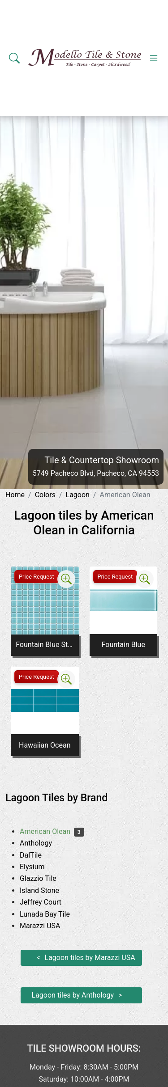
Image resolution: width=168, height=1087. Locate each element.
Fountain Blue (123, 644)
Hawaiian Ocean (45, 745)
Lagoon (78, 495)
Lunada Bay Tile (53, 914)
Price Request (36, 576)
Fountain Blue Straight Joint (44, 644)
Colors (45, 495)
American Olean (52, 831)
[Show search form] (14, 58)
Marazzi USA (47, 926)
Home (15, 495)
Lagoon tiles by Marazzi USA (90, 957)
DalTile (37, 855)
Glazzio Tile (45, 878)
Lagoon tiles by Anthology (73, 995)
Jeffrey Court (47, 902)
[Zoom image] (66, 579)
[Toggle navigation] (153, 58)
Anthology (42, 843)
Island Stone (46, 890)
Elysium (39, 867)
